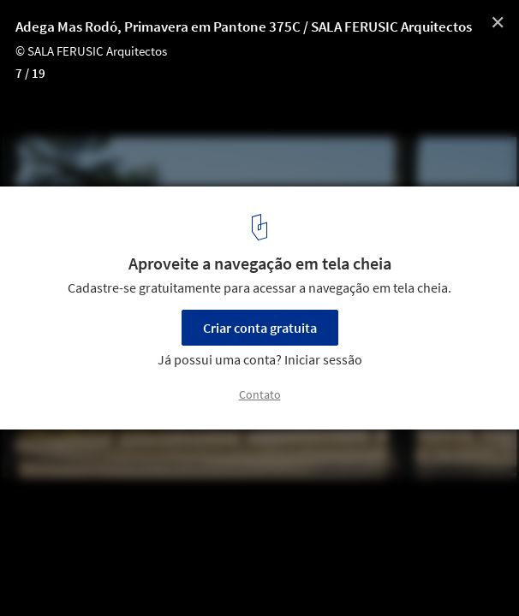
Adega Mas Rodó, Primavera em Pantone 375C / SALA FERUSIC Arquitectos (243, 26)
